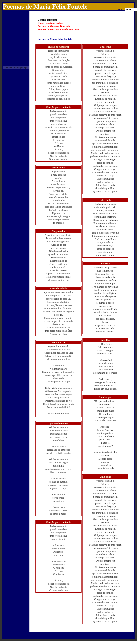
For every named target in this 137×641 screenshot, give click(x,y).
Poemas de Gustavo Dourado (54, 26)
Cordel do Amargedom (50, 22)
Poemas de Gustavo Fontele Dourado (58, 29)
